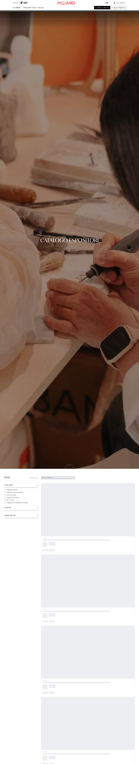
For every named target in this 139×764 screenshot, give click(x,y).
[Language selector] (107, 3)
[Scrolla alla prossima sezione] (69, 467)
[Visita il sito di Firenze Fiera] (24, 3)
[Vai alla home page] (66, 3)
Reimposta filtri (34, 477)
